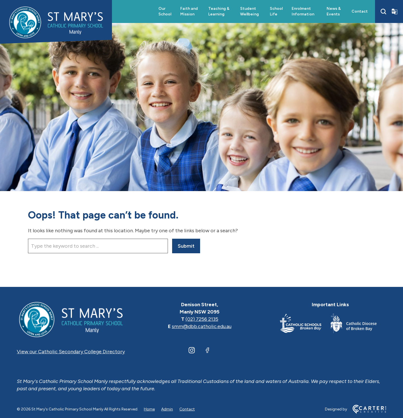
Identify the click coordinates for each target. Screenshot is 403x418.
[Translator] (394, 11)
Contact (360, 11)
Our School (164, 11)
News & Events (334, 11)
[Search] (383, 11)
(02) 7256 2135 (202, 319)
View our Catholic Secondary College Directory (71, 352)
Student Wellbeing (249, 11)
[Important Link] (305, 324)
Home (149, 409)
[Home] (71, 319)
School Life (276, 11)
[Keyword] (98, 246)
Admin (167, 409)
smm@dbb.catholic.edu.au (201, 326)
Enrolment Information (303, 11)
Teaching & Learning (218, 11)
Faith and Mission (189, 11)
